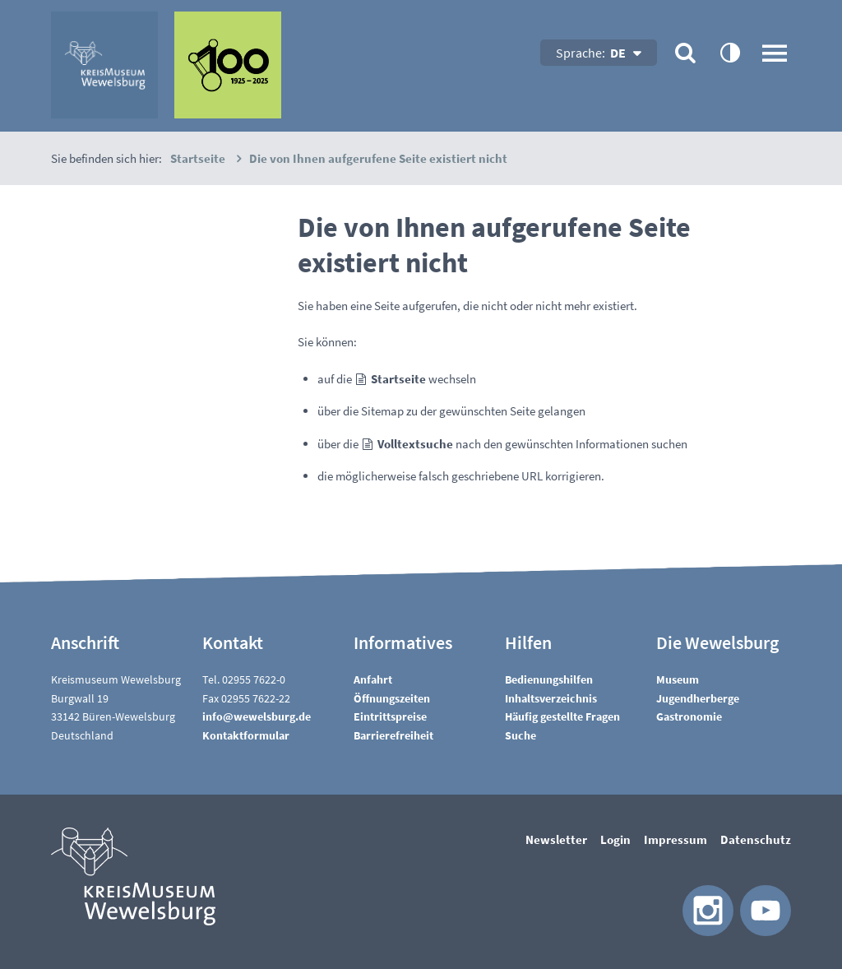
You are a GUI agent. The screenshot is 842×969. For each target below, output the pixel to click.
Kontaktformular (245, 735)
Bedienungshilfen (549, 679)
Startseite (398, 379)
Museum (677, 679)
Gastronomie (689, 716)
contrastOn (729, 51)
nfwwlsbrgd (256, 716)
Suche (520, 735)
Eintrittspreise (390, 716)
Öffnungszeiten (392, 698)
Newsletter (556, 839)
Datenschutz (755, 839)
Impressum (675, 839)
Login (615, 839)
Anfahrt (373, 679)
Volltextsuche (415, 444)
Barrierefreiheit (393, 735)
